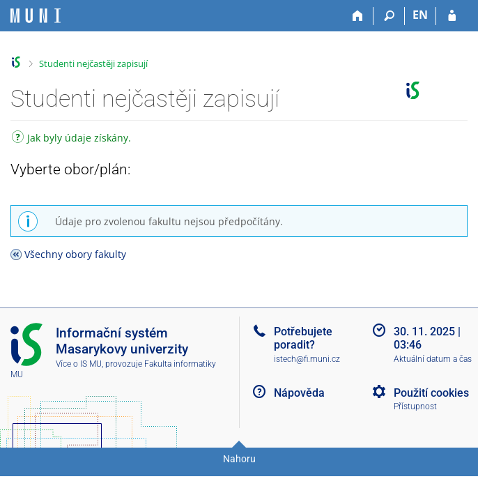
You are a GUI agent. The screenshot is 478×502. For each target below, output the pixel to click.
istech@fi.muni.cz (307, 359)
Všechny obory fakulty (75, 254)
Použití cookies (431, 393)
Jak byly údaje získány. (71, 139)
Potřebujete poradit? (303, 338)
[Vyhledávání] (389, 16)
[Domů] (357, 16)
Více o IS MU (79, 364)
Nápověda (299, 393)
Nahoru (239, 458)
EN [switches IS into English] (420, 14)
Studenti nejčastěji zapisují (93, 63)
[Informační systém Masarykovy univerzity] (35, 15)
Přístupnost (415, 406)
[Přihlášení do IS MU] (452, 16)
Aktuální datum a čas (433, 359)
